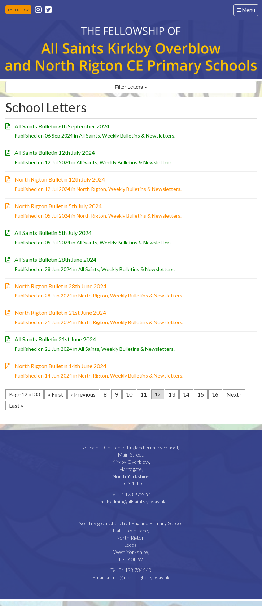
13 (172, 394)
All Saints (89, 135)
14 (186, 394)
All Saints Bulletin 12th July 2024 (54, 152)
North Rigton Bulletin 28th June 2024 (60, 286)
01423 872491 (135, 494)
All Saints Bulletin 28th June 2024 (55, 259)
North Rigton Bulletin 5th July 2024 (58, 205)
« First (55, 394)
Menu (247, 11)
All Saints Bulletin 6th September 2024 (61, 126)
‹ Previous (83, 394)
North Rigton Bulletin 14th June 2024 (60, 365)
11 (143, 394)
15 (200, 394)
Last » (16, 405)
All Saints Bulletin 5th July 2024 (53, 232)
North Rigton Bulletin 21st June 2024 (60, 312)
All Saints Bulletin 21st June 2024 (55, 339)
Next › (234, 394)
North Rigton (91, 189)
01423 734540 (135, 570)
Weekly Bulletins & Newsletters (138, 135)
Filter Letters (131, 87)
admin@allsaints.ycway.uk (138, 501)
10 (129, 394)
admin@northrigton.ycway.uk (138, 577)
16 (215, 394)
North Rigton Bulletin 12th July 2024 (59, 179)
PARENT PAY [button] (18, 10)
